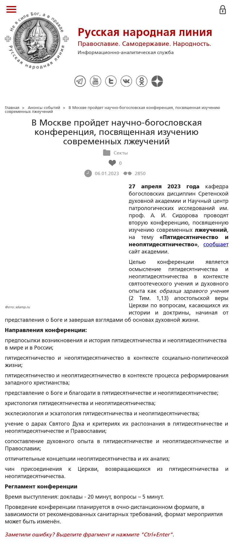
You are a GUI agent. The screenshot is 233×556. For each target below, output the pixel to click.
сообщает (215, 244)
